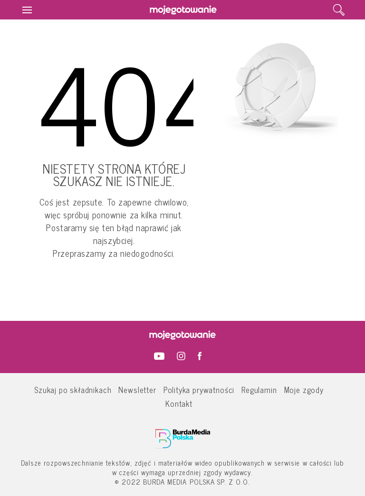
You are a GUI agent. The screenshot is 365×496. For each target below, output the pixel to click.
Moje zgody (304, 389)
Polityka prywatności (199, 389)
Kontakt (178, 403)
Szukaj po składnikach (72, 389)
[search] (339, 10)
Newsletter (137, 389)
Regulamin (259, 389)
